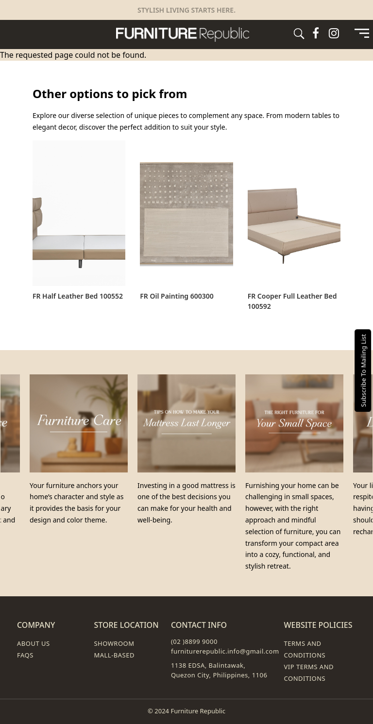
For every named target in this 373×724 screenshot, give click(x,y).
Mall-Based (114, 655)
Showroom (114, 643)
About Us (33, 643)
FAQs (25, 655)
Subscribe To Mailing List (363, 370)
